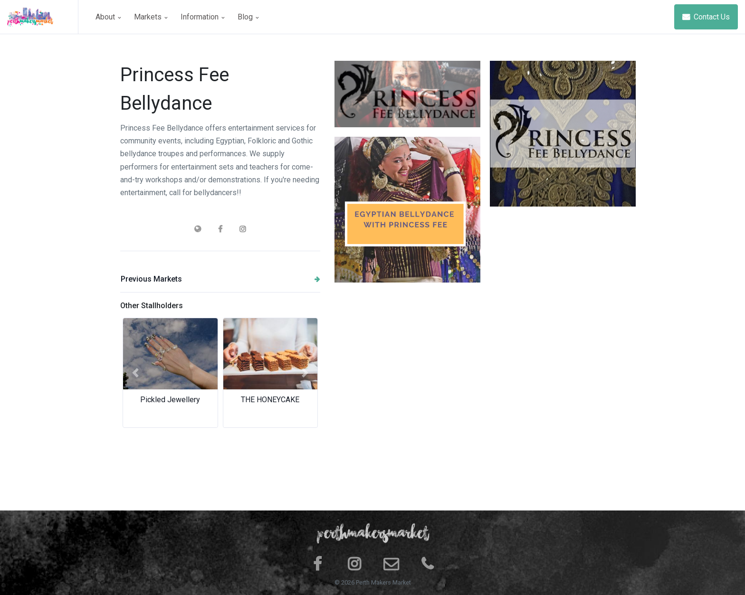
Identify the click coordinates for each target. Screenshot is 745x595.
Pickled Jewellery (170, 399)
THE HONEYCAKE (270, 399)
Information (202, 16)
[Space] (42, 17)
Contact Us (706, 16)
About (108, 16)
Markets (150, 16)
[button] (135, 372)
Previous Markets (220, 278)
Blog (248, 16)
